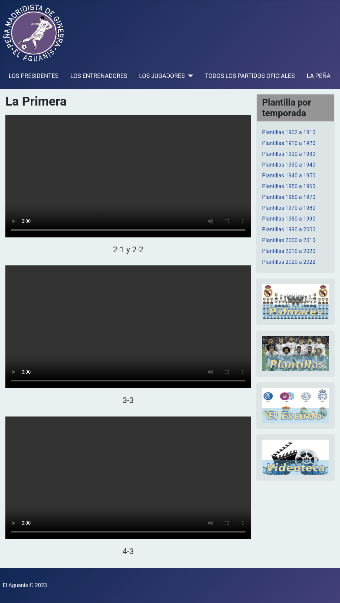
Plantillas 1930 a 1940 (288, 165)
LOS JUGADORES (162, 76)
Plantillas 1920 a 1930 (288, 154)
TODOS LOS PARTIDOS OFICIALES (250, 76)
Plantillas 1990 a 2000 (288, 229)
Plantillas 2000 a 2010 (288, 240)
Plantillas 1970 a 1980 (288, 208)
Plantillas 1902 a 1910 (288, 132)
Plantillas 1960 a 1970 (288, 197)
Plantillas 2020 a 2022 (288, 262)
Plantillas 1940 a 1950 (288, 175)
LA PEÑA (319, 76)
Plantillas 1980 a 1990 (288, 219)
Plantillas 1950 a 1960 (288, 186)
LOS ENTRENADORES (99, 76)
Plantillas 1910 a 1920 (288, 143)
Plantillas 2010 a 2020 (288, 251)
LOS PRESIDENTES (34, 76)
